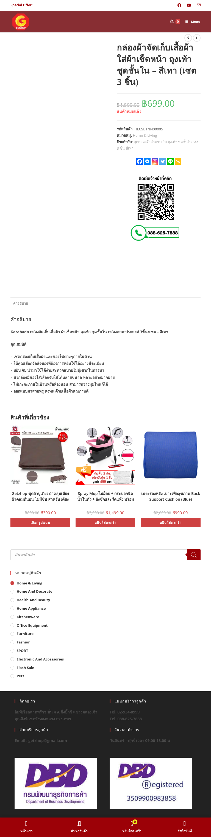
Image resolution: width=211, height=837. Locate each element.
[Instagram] (155, 161)
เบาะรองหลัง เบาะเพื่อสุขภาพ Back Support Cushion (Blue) (170, 496)
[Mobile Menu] (191, 21)
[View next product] (197, 38)
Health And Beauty (33, 599)
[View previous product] (188, 38)
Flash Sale (25, 667)
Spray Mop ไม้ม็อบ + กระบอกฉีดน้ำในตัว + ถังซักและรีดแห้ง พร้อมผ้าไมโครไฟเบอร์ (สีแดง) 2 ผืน (105, 496)
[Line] (170, 161)
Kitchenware (27, 616)
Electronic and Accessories (40, 659)
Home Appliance (31, 608)
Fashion (23, 642)
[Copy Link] (178, 161)
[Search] (194, 554)
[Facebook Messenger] (147, 161)
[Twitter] (162, 161)
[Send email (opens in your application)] (197, 5)
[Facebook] (139, 161)
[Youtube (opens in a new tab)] (189, 5)
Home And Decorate (34, 591)
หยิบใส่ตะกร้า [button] (105, 522)
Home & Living (145, 135)
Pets (20, 675)
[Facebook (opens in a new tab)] (179, 5)
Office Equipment (32, 625)
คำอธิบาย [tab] (20, 303)
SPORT (22, 650)
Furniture (25, 633)
